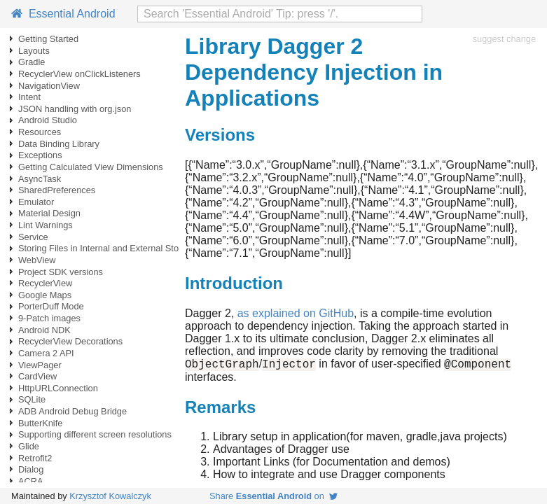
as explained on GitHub (295, 313)
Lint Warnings (45, 225)
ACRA (30, 481)
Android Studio (47, 120)
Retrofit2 (35, 458)
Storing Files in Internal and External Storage (107, 248)
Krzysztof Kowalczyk (110, 496)
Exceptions (40, 155)
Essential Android (63, 14)
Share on (273, 496)
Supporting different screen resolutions (95, 434)
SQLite (32, 399)
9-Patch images (49, 318)
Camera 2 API (46, 353)
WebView (37, 260)
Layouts (34, 51)
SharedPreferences (56, 190)
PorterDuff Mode (51, 306)
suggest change (504, 39)
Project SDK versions (60, 272)
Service (33, 237)
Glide (28, 446)
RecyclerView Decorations (70, 341)
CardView (37, 376)
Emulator (36, 202)
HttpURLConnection (58, 388)
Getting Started (48, 39)
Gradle (31, 62)
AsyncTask (39, 179)
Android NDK (44, 330)
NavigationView (49, 85)
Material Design (49, 213)
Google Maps (44, 295)
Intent (29, 97)
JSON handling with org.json (74, 109)
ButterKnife (40, 423)
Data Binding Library (58, 144)
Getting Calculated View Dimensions (90, 167)
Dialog (30, 469)
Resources (39, 132)
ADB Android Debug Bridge (72, 411)
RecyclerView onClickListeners (79, 74)
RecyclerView (45, 283)
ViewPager (40, 365)
